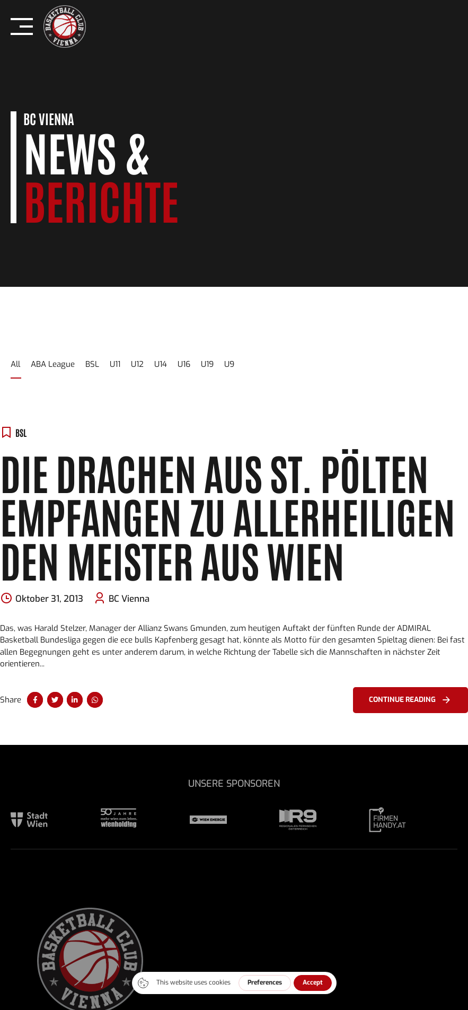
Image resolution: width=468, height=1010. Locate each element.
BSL (21, 432)
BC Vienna (129, 599)
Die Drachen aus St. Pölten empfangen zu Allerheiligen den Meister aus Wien (227, 515)
